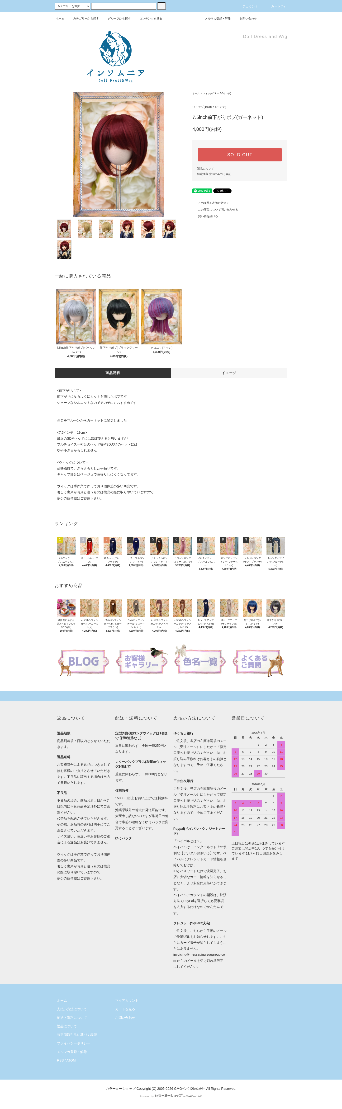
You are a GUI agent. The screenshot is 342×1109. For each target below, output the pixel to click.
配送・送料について (72, 1018)
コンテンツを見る (148, 18)
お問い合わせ (245, 18)
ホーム (60, 18)
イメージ (229, 373)
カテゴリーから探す (83, 18)
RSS (60, 1060)
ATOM (71, 1060)
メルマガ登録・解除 (215, 18)
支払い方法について (72, 1009)
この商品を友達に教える (210, 203)
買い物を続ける (205, 216)
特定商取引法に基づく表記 (214, 174)
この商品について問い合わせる (215, 209)
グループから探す (116, 18)
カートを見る (125, 1009)
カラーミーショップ (121, 1088)
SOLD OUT (239, 154)
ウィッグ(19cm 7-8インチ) (217, 93)
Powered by (171, 1096)
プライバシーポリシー (73, 1043)
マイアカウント (126, 1000)
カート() (275, 6)
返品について (205, 168)
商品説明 (112, 373)
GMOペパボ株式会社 (189, 1088)
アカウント (247, 6)
